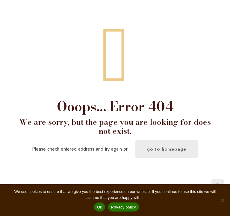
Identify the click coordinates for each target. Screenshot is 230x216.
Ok (99, 207)
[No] (223, 200)
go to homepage (166, 149)
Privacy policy (123, 207)
